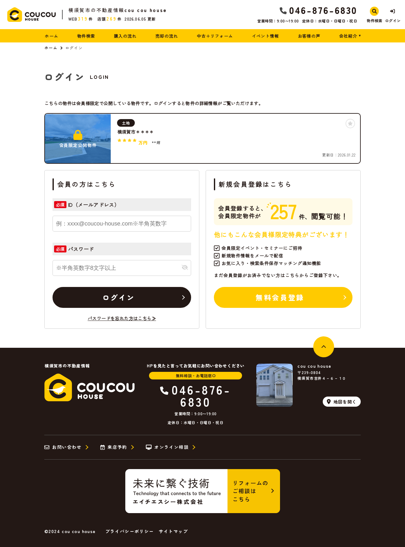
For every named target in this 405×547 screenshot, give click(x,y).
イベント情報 (265, 36)
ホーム (51, 36)
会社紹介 (348, 36)
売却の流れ (166, 36)
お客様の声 (309, 36)
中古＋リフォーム (215, 36)
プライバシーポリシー (129, 531)
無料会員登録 (280, 297)
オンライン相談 (167, 447)
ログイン (119, 297)
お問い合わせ (63, 447)
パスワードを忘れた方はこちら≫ (122, 318)
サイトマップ (173, 531)
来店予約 (113, 447)
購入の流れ (125, 36)
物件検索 (86, 36)
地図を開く (342, 401)
